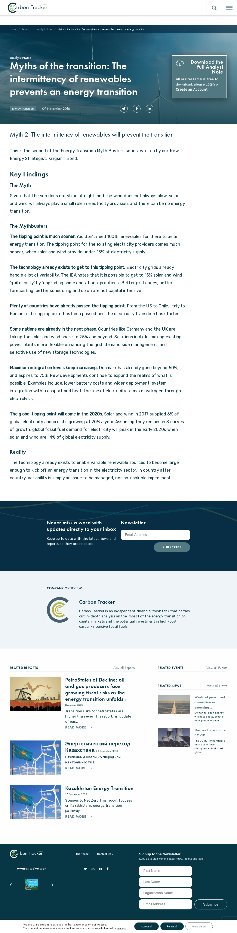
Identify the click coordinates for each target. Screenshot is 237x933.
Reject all (172, 926)
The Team (82, 854)
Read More (76, 727)
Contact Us (104, 854)
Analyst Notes (44, 29)
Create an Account (191, 89)
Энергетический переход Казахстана (97, 746)
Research (26, 29)
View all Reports (124, 667)
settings (121, 928)
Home (13, 29)
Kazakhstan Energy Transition (99, 788)
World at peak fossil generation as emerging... (209, 702)
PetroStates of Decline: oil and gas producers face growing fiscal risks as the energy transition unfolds (95, 689)
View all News (217, 685)
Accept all (146, 926)
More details (199, 926)
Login (210, 84)
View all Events (216, 667)
